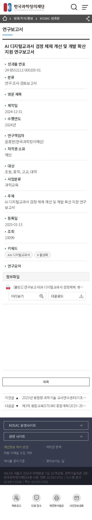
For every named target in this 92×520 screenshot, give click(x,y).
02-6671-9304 (13, 482)
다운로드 (57, 296)
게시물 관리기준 (14, 461)
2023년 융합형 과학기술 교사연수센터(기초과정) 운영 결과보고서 (54, 397)
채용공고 (16, 498)
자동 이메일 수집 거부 (18, 453)
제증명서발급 (56, 498)
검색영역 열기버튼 (74, 7)
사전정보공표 (76, 498)
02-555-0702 (39, 482)
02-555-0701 (55, 477)
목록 (46, 381)
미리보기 (17, 296)
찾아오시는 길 (55, 461)
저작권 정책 (53, 447)
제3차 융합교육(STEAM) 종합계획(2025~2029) (54, 406)
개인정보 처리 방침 (16, 447)
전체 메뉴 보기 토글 (85, 7)
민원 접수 (36, 498)
